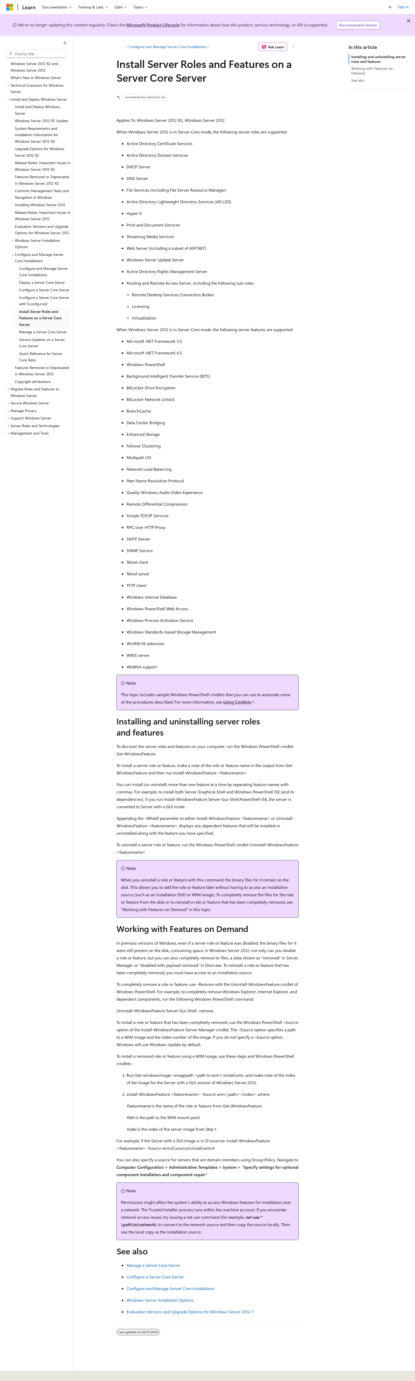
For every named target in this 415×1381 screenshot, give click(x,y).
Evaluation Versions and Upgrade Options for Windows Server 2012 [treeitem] (42, 229)
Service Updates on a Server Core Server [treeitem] (42, 343)
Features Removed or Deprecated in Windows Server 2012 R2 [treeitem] (42, 180)
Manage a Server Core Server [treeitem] (43, 331)
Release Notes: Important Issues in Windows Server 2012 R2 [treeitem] (42, 166)
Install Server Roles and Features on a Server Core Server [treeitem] (40, 318)
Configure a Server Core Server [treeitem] (44, 289)
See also (357, 80)
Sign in (403, 6)
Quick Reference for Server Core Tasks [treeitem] (40, 357)
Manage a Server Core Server (153, 1265)
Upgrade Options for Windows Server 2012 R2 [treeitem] (39, 152)
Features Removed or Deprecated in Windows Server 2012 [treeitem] (42, 371)
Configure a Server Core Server (155, 1277)
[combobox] (36, 54)
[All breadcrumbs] (121, 47)
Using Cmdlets (237, 702)
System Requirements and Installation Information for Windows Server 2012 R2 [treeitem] (36, 135)
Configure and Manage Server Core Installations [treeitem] (43, 272)
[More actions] (294, 47)
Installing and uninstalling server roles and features (378, 59)
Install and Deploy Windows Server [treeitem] (37, 110)
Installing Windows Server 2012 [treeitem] (40, 204)
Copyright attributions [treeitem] (33, 381)
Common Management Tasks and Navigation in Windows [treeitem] (42, 194)
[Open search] (390, 7)
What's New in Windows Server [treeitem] (36, 77)
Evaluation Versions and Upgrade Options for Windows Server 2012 (188, 1311)
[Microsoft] (9, 7)
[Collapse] (64, 43)
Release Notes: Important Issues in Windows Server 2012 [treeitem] (42, 215)
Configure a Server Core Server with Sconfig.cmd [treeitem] (44, 301)
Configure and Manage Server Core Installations (167, 46)
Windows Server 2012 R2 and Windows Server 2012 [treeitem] (34, 67)
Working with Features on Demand (372, 71)
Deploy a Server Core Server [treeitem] (42, 282)
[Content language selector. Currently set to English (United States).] (30, 1373)
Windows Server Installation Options (160, 1300)
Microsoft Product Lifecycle (153, 24)
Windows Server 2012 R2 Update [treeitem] (41, 120)
